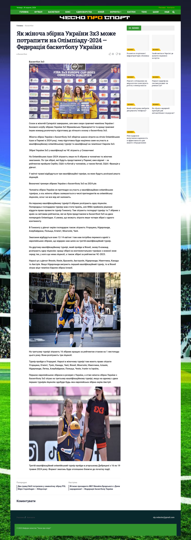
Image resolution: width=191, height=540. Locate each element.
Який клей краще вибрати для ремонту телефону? (138, 109)
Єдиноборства (84, 12)
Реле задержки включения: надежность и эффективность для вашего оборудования (137, 139)
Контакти (171, 8)
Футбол (38, 12)
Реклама (162, 8)
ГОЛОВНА (24, 12)
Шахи (156, 12)
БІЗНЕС (131, 50)
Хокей (101, 12)
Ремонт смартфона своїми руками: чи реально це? (160, 83)
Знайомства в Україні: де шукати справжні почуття (162, 55)
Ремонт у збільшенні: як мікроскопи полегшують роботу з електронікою (137, 83)
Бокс (67, 12)
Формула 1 (115, 12)
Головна (20, 26)
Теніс (144, 12)
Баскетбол (53, 12)
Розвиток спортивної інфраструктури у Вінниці (138, 54)
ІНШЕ (167, 12)
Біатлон (131, 12)
